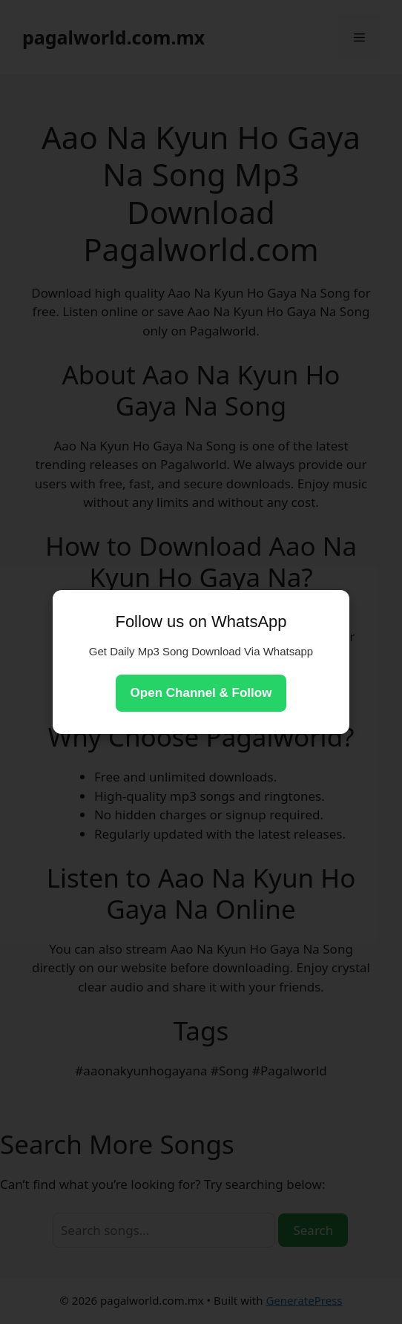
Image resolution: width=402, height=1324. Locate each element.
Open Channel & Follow (201, 693)
